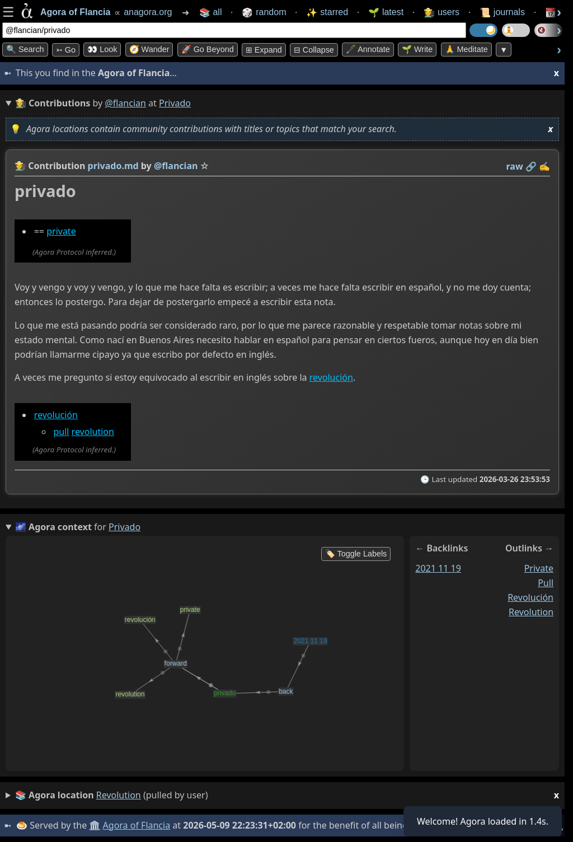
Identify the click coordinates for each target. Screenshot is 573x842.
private (61, 231)
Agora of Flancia (137, 825)
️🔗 (531, 166)
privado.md (113, 166)
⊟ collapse (314, 49)
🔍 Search (25, 49)
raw (514, 166)
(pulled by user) (287, 795)
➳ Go (66, 49)
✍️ (544, 166)
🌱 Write (417, 49)
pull (61, 431)
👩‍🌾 (20, 166)
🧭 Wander (149, 49)
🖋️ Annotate (368, 49)
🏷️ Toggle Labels (356, 553)
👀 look (102, 49)
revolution (93, 431)
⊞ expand (264, 49)
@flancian (125, 103)
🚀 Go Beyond (207, 49)
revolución (331, 378)
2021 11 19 (438, 568)
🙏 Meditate (466, 49)
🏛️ (94, 825)
